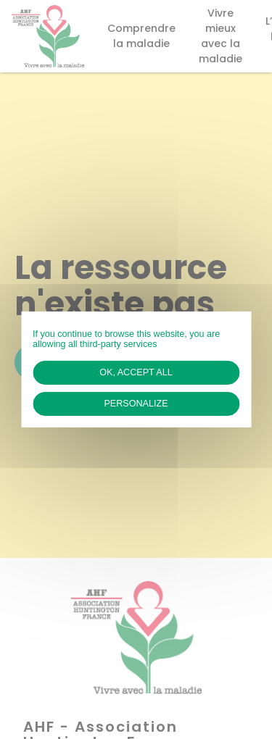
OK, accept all (136, 372)
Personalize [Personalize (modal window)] (136, 403)
